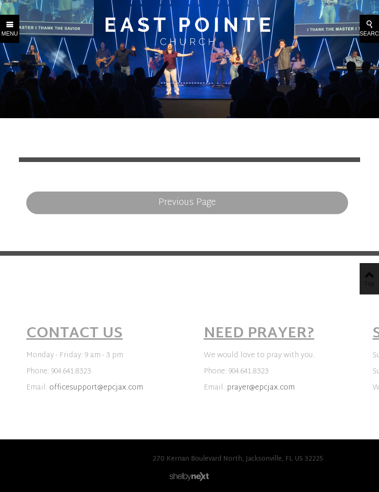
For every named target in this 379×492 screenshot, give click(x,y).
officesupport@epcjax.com (96, 388)
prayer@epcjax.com (261, 388)
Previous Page (187, 202)
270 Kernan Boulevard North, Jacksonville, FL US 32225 (238, 459)
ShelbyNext (189, 476)
